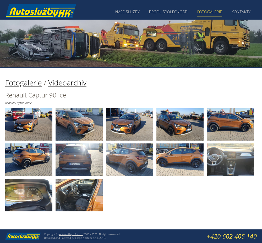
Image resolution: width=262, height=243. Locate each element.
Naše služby (127, 11)
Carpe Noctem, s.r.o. (87, 238)
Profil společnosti (168, 11)
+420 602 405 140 (232, 236)
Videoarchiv (67, 83)
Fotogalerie (209, 11)
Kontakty (241, 11)
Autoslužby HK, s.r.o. (71, 234)
